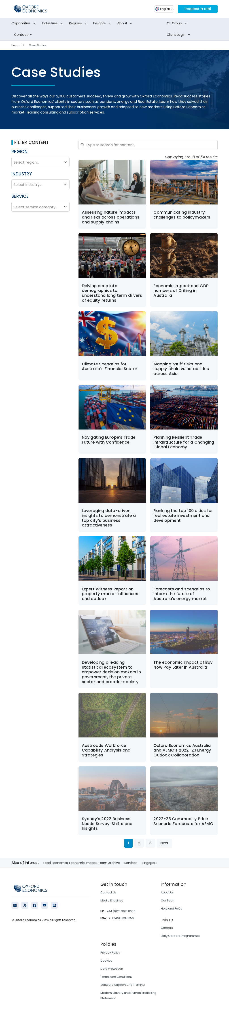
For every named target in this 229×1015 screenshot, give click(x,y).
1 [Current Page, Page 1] (128, 843)
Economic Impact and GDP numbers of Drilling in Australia (181, 290)
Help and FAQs (171, 908)
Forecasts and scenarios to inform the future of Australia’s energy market (181, 593)
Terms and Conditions (116, 977)
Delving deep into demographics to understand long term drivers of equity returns (112, 293)
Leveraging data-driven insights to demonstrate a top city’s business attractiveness (109, 518)
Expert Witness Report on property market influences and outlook (110, 593)
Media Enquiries (111, 900)
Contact (24, 34)
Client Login (179, 34)
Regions (78, 23)
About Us (167, 892)
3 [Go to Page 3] (150, 843)
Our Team (168, 900)
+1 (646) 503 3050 (121, 918)
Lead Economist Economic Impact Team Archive (81, 863)
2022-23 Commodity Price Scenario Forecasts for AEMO (183, 821)
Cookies (106, 960)
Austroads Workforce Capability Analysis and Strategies (106, 750)
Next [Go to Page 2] (164, 843)
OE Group (177, 23)
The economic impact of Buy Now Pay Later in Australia (183, 664)
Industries (53, 23)
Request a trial (197, 8)
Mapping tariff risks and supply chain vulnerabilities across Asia (181, 368)
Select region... (40, 162)
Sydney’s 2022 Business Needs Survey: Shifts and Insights (107, 823)
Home (15, 45)
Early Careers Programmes (180, 936)
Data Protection (111, 969)
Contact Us (108, 892)
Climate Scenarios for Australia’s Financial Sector (110, 366)
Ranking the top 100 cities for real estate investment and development (183, 515)
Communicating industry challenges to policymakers (182, 214)
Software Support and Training (122, 985)
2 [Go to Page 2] (139, 843)
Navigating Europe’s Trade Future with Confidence (109, 439)
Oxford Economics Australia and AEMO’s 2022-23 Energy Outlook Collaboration (182, 750)
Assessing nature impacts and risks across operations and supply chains (110, 217)
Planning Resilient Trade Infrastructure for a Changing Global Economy (183, 442)
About (125, 23)
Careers (167, 928)
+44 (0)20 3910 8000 (120, 911)
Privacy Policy (110, 952)
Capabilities (24, 23)
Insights (102, 23)
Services (130, 863)
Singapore (149, 863)
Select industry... (40, 184)
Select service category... (40, 207)
